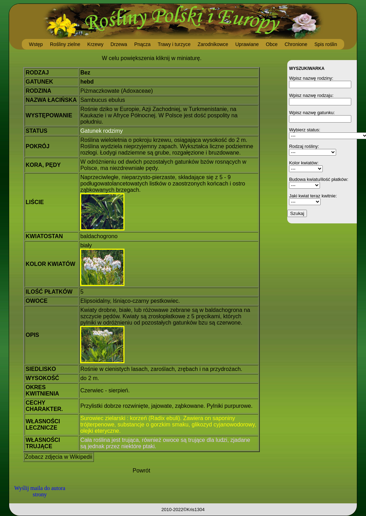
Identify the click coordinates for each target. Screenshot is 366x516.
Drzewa (118, 44)
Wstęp (36, 44)
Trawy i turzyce (174, 44)
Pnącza (142, 44)
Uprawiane (247, 44)
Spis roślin (325, 44)
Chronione (296, 44)
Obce (271, 44)
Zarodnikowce (213, 44)
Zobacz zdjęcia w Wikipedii (58, 457)
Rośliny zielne (65, 44)
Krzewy (95, 44)
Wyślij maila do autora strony (39, 491)
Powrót (141, 470)
